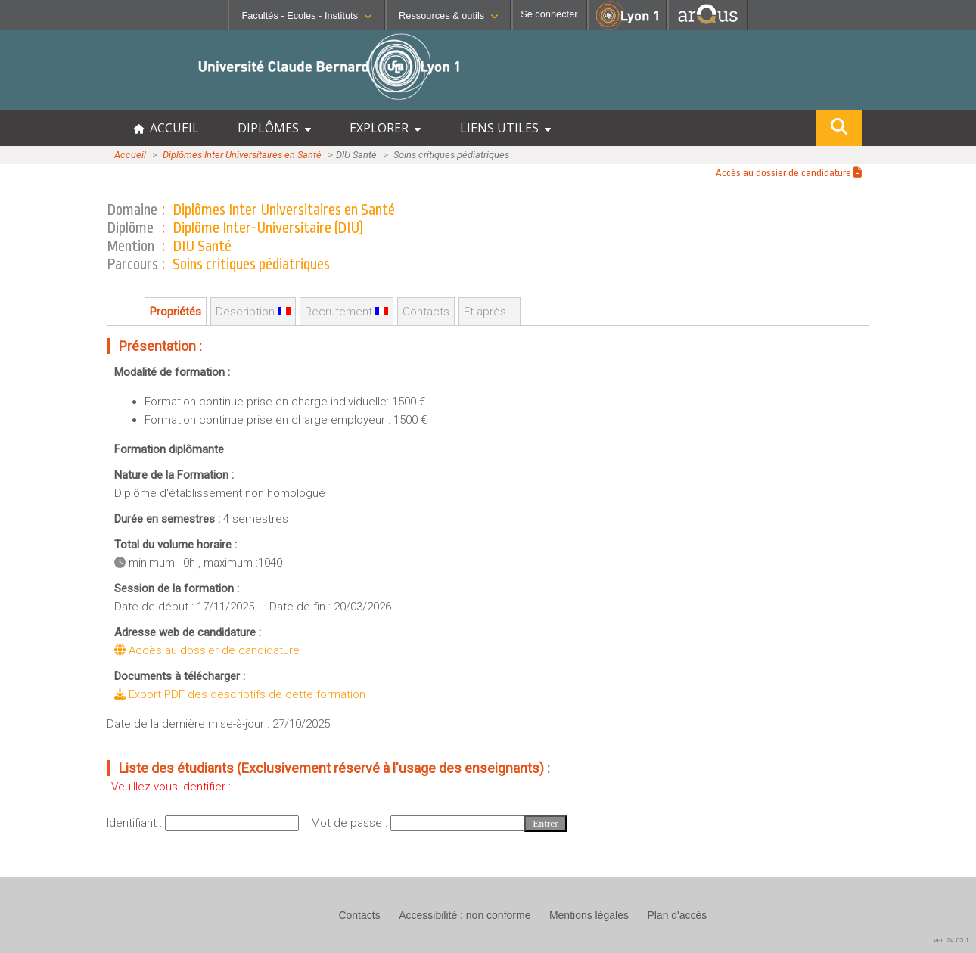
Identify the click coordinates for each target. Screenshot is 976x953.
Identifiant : (136, 823)
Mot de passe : (350, 823)
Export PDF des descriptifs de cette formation (239, 694)
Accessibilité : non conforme (464, 915)
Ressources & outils (448, 15)
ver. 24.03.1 (951, 940)
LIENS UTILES (505, 128)
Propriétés (175, 311)
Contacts (426, 311)
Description (253, 311)
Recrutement (346, 311)
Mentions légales (589, 915)
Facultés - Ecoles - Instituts (306, 15)
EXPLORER (385, 128)
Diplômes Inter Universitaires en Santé (242, 154)
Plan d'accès (677, 915)
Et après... (489, 311)
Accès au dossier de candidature (789, 172)
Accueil (130, 154)
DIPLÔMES (274, 128)
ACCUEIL (166, 128)
